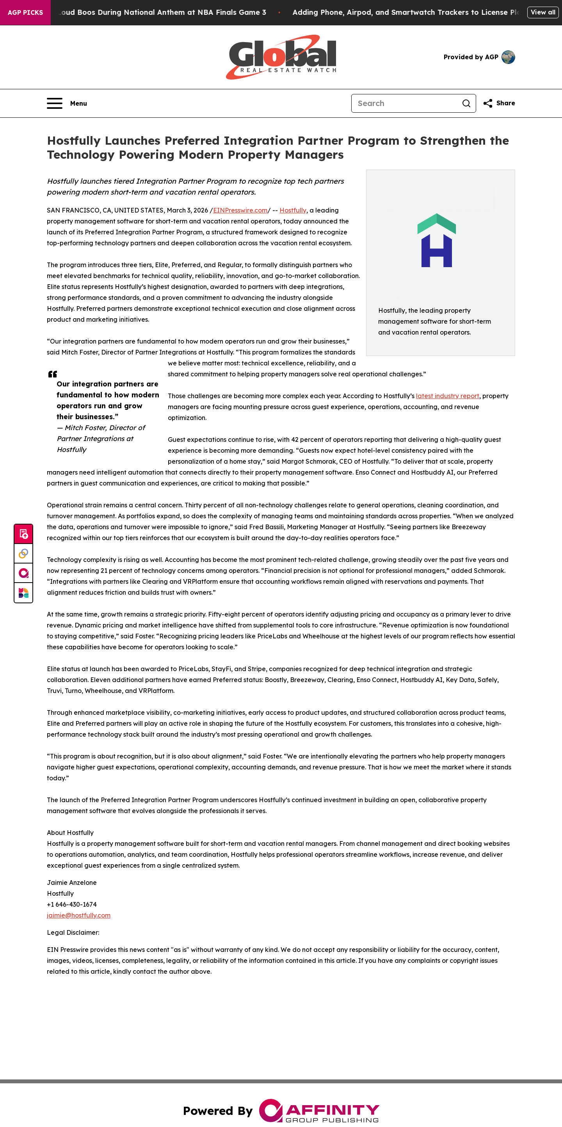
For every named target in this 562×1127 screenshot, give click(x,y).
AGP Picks (25, 12)
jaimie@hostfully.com (78, 915)
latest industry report (447, 396)
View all (543, 12)
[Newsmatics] (23, 592)
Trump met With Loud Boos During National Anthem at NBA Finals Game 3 (140, 12)
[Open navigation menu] (67, 103)
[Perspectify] (23, 554)
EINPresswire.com (240, 210)
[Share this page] (498, 103)
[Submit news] (23, 534)
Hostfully (292, 210)
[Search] (404, 103)
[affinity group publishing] (23, 573)
